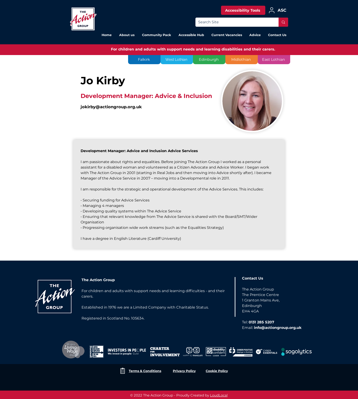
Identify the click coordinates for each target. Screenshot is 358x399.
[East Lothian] (274, 59)
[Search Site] (233, 22)
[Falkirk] (144, 59)
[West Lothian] (177, 59)
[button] (254, 35)
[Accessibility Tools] (243, 10)
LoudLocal (219, 395)
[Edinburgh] (209, 59)
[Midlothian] (241, 59)
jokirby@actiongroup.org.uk (111, 106)
